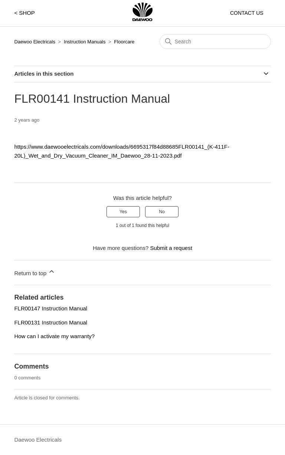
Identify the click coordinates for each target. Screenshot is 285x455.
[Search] (215, 41)
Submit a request (171, 248)
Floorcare (124, 41)
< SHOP (24, 13)
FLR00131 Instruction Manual (50, 322)
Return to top (34, 272)
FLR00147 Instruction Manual (50, 308)
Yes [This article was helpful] (123, 211)
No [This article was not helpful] (161, 211)
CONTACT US (246, 13)
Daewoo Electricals (34, 41)
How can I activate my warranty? (54, 336)
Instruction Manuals (85, 41)
